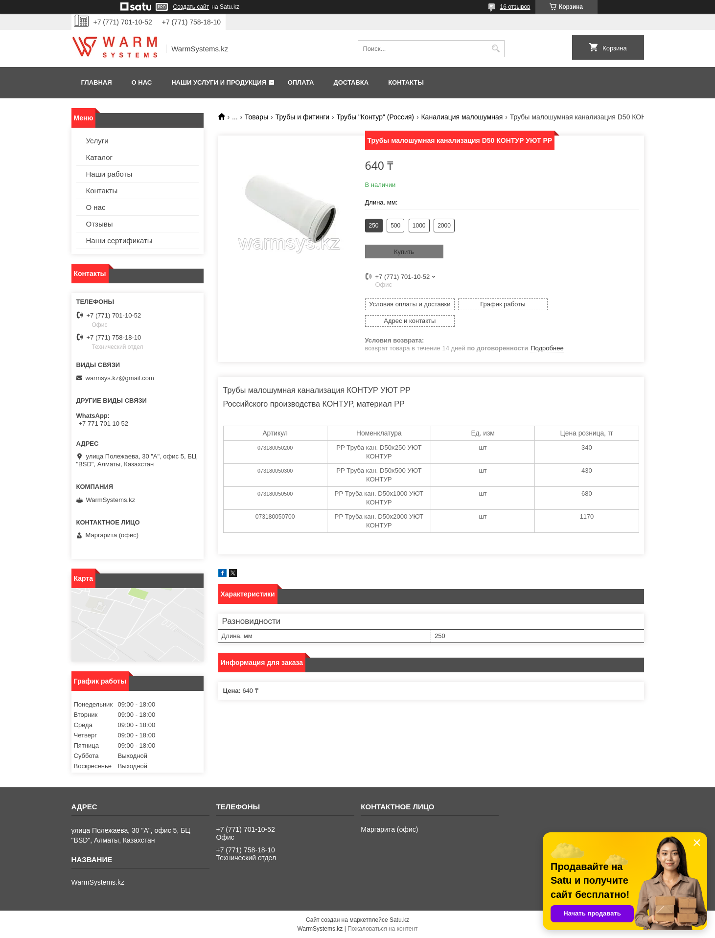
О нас (142, 82)
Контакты (406, 82)
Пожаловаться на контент (382, 928)
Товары (256, 117)
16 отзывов (515, 6)
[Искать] (496, 48)
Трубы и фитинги (302, 117)
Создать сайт (191, 6)
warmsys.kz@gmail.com (120, 378)
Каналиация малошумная (462, 117)
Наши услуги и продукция (218, 82)
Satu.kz (399, 919)
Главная (96, 82)
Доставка (351, 82)
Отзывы (99, 224)
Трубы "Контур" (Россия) (375, 117)
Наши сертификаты (119, 240)
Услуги (97, 141)
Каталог (99, 157)
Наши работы (109, 174)
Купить (404, 251)
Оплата (301, 82)
